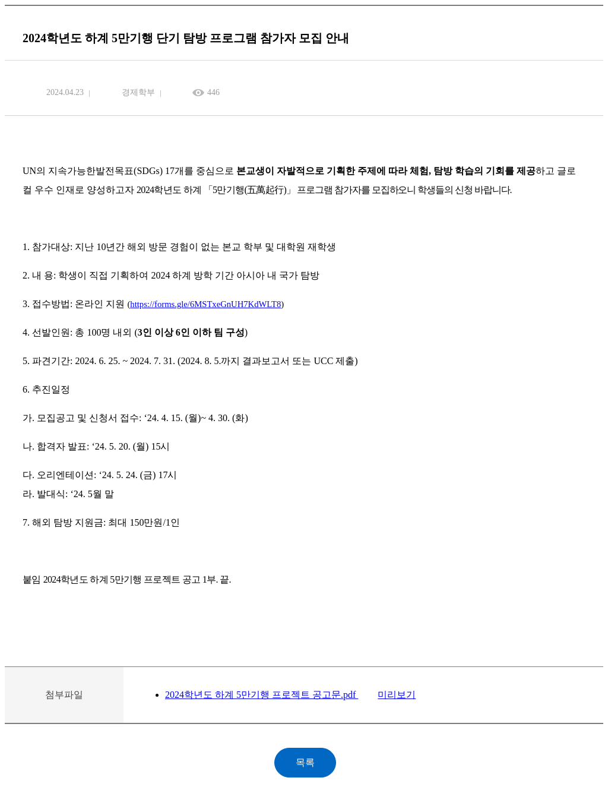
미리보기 (397, 695)
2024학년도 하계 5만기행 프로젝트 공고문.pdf (261, 695)
